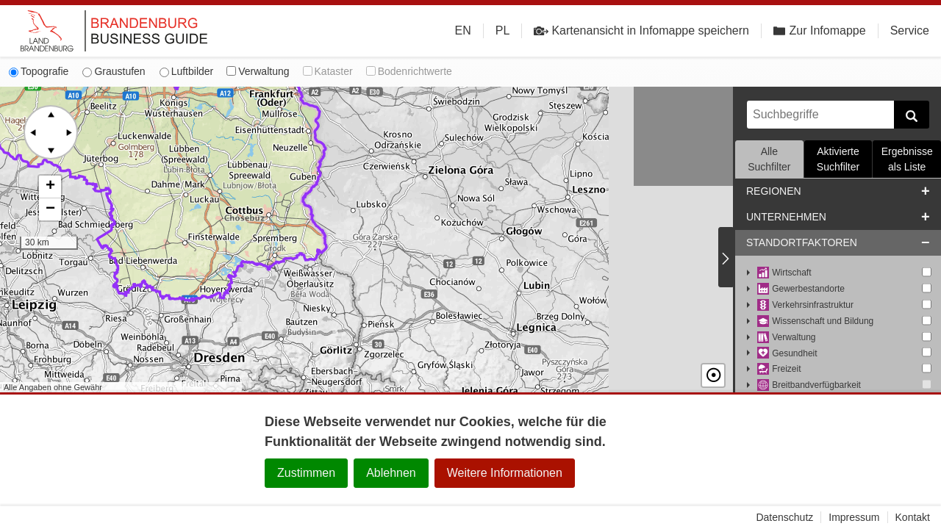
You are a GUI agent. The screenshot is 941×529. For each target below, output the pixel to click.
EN (463, 30)
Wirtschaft (784, 273)
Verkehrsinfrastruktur (805, 305)
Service (909, 30)
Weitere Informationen (504, 473)
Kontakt (912, 517)
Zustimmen (306, 473)
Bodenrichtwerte (409, 71)
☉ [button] (713, 375)
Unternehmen (786, 217)
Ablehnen (391, 473)
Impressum (854, 517)
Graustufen (113, 71)
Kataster (328, 71)
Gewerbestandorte (801, 289)
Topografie (38, 71)
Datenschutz (784, 517)
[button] (50, 187)
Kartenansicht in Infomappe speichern (641, 31)
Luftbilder (187, 71)
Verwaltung (257, 71)
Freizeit (779, 369)
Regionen (773, 191)
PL (502, 30)
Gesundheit (787, 354)
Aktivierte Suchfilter (838, 159)
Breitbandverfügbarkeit (809, 385)
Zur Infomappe (819, 30)
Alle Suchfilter (769, 159)
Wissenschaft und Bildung (815, 321)
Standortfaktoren (801, 242)
